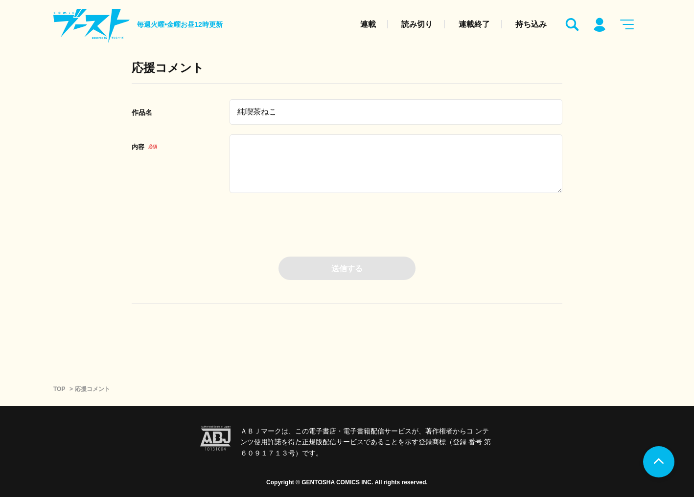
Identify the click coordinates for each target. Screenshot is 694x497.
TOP (59, 389)
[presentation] (347, 222)
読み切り (417, 24)
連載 (368, 24)
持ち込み (531, 24)
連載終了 (474, 24)
